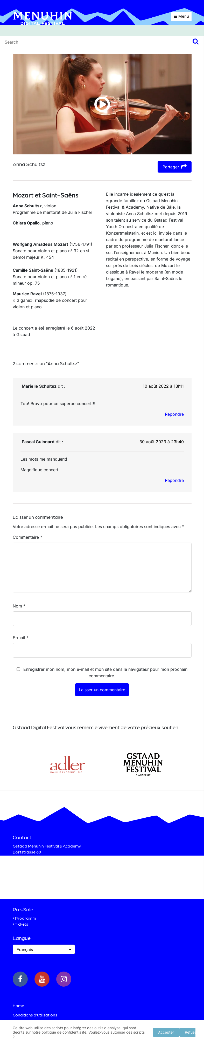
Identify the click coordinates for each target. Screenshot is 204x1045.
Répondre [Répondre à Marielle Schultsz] (174, 414)
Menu (181, 16)
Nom (19, 606)
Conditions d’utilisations (35, 1014)
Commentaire (27, 537)
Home (18, 1005)
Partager (175, 166)
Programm (25, 918)
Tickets (21, 924)
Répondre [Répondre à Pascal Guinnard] (174, 480)
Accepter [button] (166, 1032)
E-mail (21, 637)
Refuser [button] (191, 1032)
